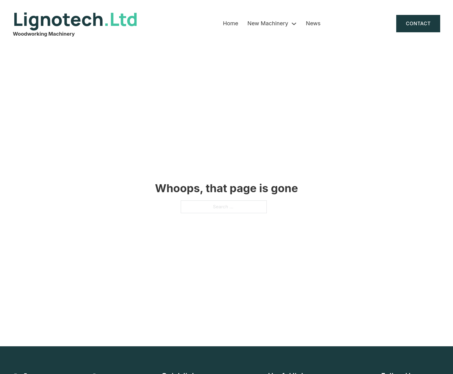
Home (230, 23)
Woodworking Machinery (44, 34)
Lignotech (75, 18)
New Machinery (268, 23)
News (313, 23)
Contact (418, 23)
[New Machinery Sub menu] (294, 23)
